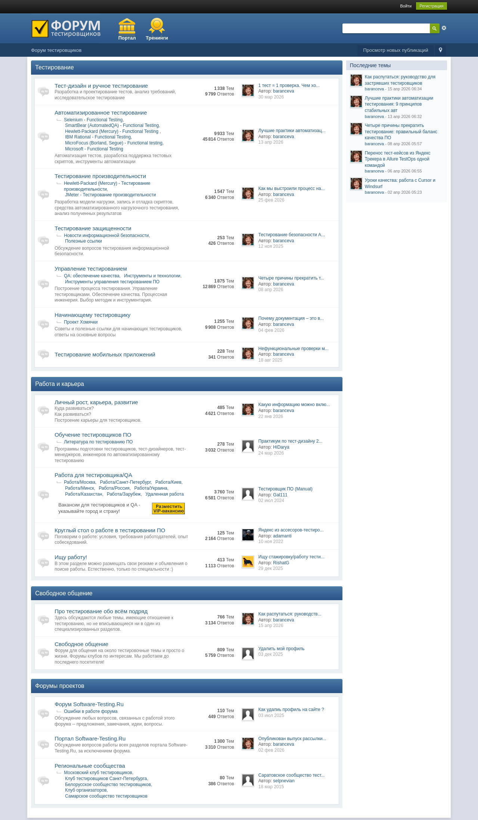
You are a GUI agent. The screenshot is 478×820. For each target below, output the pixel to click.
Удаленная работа (165, 494)
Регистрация (431, 6)
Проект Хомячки (80, 322)
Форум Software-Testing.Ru (89, 704)
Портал (127, 38)
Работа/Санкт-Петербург (125, 482)
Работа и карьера (59, 384)
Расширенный (444, 28)
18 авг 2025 (270, 360)
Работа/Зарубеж (124, 494)
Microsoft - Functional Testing (94, 149)
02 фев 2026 (271, 750)
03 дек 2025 (270, 654)
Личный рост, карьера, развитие (96, 402)
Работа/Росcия (114, 488)
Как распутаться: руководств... (290, 614)
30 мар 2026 (271, 97)
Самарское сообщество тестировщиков (106, 796)
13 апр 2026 (270, 142)
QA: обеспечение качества (91, 275)
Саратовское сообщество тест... (291, 775)
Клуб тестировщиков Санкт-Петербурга (106, 778)
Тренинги (157, 38)
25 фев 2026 (271, 200)
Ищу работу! (71, 557)
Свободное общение (64, 593)
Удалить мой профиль (281, 648)
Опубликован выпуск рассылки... (292, 738)
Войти (406, 6)
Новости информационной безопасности (106, 235)
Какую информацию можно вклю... (294, 404)
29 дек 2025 (270, 568)
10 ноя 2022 (270, 541)
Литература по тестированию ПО (98, 442)
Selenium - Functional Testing (93, 119)
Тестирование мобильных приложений (105, 354)
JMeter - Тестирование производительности (110, 194)
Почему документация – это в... (291, 318)
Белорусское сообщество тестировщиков (108, 784)
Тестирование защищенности (93, 228)
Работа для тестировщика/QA (93, 475)
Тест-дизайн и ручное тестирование (101, 85)
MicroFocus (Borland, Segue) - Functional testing (113, 143)
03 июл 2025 (271, 715)
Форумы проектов (59, 686)
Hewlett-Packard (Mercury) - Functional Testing (112, 131)
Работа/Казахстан (83, 494)
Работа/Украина (150, 488)
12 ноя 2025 (270, 246)
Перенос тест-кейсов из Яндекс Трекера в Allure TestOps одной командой (398, 159)
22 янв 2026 (270, 416)
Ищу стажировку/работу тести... (291, 556)
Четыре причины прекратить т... (291, 278)
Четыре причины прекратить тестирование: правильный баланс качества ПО (401, 131)
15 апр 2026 (270, 625)
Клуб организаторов (85, 790)
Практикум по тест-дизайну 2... (290, 441)
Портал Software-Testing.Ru (90, 738)
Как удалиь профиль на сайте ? (291, 709)
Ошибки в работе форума (90, 711)
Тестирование (54, 67)
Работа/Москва (79, 482)
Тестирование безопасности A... (291, 234)
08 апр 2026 (270, 289)
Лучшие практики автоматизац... (292, 130)
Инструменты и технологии (152, 275)
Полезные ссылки (83, 241)
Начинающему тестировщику (92, 315)
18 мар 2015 (271, 786)
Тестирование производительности (100, 176)
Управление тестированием (91, 268)
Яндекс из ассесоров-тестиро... (291, 530)
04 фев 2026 (271, 330)
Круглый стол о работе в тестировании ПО (110, 530)
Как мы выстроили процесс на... (291, 188)
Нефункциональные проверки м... (293, 348)
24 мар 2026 (271, 453)
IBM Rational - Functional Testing (98, 137)
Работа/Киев (168, 482)
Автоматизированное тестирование (101, 112)
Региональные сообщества (90, 766)
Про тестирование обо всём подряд (101, 611)
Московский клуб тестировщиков (98, 772)
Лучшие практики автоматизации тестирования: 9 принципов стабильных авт (399, 104)
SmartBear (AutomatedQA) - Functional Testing (112, 125)
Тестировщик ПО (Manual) (285, 489)
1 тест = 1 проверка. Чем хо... (289, 85)
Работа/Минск (79, 488)
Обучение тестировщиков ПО (93, 434)
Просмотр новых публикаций (395, 50)
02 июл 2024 (271, 500)
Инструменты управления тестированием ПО (112, 281)
